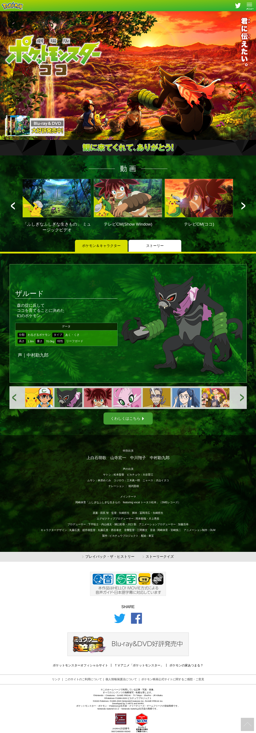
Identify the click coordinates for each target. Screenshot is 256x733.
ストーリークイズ (158, 556)
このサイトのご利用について (83, 679)
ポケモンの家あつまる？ (186, 665)
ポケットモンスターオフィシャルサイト (80, 665)
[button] (13, 206)
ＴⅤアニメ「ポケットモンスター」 (138, 665)
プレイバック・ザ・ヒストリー (108, 556)
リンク (56, 679)
